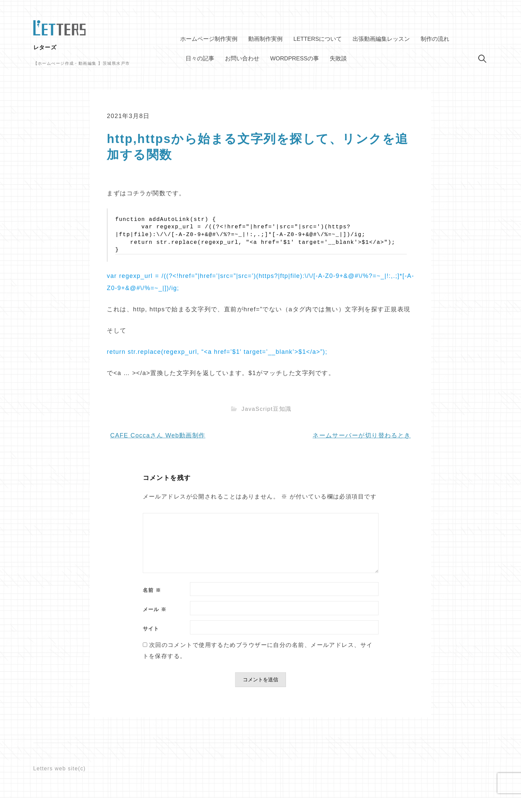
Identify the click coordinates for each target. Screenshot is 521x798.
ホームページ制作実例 (208, 39)
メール (155, 609)
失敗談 (338, 58)
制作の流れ (435, 39)
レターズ (45, 47)
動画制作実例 (265, 39)
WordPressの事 (294, 58)
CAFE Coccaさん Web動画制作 (157, 435)
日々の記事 (200, 58)
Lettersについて (317, 39)
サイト (151, 628)
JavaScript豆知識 (266, 409)
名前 (152, 590)
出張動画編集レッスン (381, 39)
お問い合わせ (242, 58)
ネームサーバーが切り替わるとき (362, 435)
